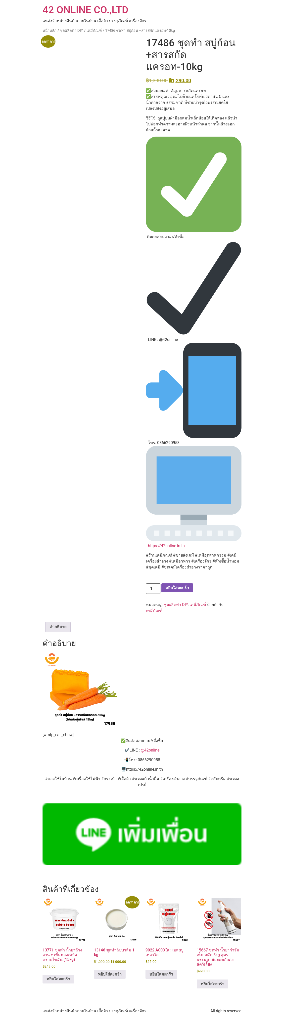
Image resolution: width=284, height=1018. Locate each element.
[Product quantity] (153, 588)
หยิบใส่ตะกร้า (177, 587)
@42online (150, 750)
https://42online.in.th (166, 545)
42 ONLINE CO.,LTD (85, 10)
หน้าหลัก (49, 30)
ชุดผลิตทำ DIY (71, 30)
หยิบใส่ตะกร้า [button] (58, 979)
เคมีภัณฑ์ (94, 30)
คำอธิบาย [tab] (57, 626)
